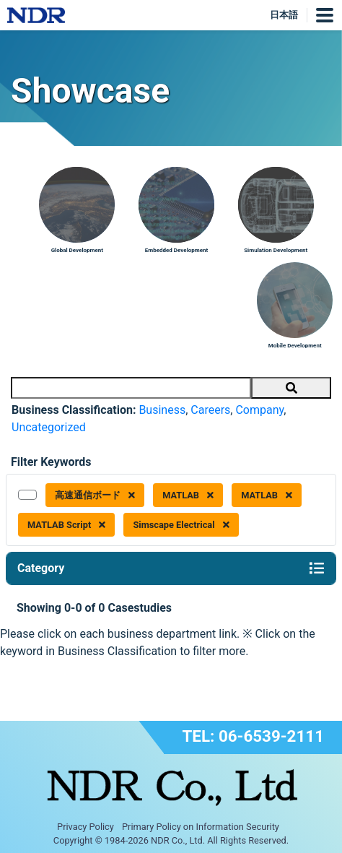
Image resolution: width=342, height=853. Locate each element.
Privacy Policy (85, 826)
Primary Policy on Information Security (200, 826)
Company (259, 410)
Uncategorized (49, 427)
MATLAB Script (66, 524)
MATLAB (188, 495)
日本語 (284, 14)
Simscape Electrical (181, 524)
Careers (210, 410)
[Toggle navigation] (317, 568)
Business (162, 410)
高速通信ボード (95, 495)
